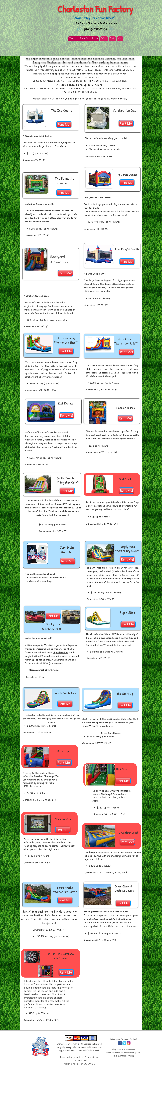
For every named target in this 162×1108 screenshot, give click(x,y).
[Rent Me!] (63, 124)
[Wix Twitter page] (124, 1043)
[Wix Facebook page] (120, 1043)
